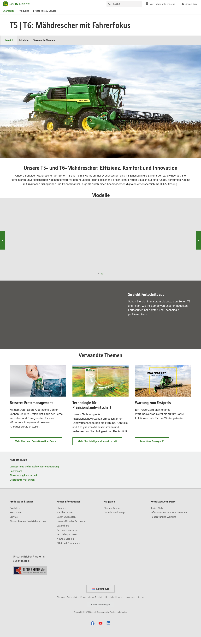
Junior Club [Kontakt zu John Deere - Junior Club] (157, 508)
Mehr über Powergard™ (154, 442)
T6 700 (77, 234)
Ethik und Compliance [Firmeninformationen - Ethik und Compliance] (68, 543)
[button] (93, 623)
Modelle (24, 40)
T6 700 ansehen (76, 263)
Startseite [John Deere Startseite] (8, 10)
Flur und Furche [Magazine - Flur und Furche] (112, 508)
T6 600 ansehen (123, 263)
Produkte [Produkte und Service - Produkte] (15, 508)
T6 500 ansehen (170, 263)
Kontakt (141, 597)
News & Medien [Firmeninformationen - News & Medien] (65, 538)
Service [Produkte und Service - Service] (14, 516)
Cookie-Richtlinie (95, 597)
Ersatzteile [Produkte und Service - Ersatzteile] (16, 512)
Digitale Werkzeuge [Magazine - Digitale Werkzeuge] (114, 512)
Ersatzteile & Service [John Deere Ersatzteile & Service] (44, 10)
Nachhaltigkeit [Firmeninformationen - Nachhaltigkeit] (65, 512)
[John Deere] (18, 3)
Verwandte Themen (44, 40)
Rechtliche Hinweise (114, 597)
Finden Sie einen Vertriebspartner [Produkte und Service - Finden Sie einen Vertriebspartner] (28, 521)
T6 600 (124, 234)
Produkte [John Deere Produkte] (24, 10)
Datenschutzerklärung (76, 597)
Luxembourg (100, 588)
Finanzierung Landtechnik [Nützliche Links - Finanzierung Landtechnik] (23, 475)
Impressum (130, 597)
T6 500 (171, 234)
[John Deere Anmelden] (188, 4)
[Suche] (124, 4)
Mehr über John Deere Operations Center (38, 442)
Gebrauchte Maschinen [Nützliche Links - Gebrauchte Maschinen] (22, 479)
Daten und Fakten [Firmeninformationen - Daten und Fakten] (66, 516)
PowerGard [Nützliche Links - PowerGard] (16, 470)
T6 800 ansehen (29, 263)
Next (198, 240)
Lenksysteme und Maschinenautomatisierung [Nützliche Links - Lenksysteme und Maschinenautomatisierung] (34, 466)
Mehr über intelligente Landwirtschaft (100, 442)
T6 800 (30, 234)
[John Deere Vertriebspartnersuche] (160, 4)
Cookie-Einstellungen (100, 605)
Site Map (61, 597)
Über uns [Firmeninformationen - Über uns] (61, 508)
